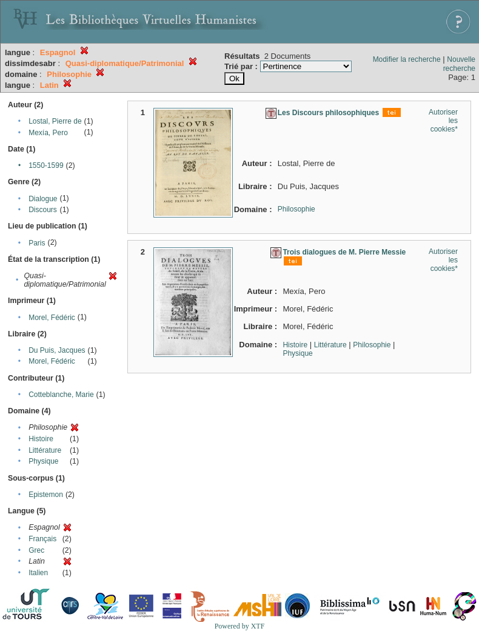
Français (42, 539)
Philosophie (296, 209)
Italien (38, 573)
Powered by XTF (240, 626)
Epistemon (45, 494)
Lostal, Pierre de (54, 121)
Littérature (44, 450)
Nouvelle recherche (459, 64)
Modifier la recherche (407, 59)
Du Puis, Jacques (56, 350)
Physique (43, 461)
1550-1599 (45, 165)
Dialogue (42, 199)
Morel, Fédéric (51, 317)
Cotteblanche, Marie (60, 394)
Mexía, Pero (48, 132)
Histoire (40, 439)
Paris (36, 243)
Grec (36, 550)
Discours (42, 209)
